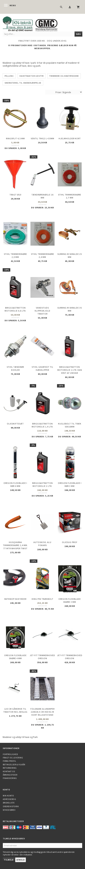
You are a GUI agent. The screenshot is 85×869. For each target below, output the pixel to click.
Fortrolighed (10, 754)
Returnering (10, 768)
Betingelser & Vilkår (14, 764)
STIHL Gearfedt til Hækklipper (42, 368)
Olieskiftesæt (15, 423)
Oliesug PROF (69, 542)
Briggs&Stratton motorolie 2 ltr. (42, 484)
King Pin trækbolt (42, 599)
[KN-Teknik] (34, 23)
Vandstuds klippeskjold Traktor (42, 310)
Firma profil (9, 761)
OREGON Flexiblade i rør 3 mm (69, 484)
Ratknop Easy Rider (15, 599)
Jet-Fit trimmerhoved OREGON (42, 657)
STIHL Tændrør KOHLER (15, 368)
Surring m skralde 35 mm (69, 309)
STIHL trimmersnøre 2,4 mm (42, 255)
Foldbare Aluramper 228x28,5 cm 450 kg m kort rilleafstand (42, 711)
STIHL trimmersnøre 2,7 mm (69, 196)
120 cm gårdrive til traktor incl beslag (15, 710)
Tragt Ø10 (15, 194)
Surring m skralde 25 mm (69, 255)
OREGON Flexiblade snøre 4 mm (15, 657)
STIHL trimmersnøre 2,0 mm (15, 255)
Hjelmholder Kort (70, 138)
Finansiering (10, 778)
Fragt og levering (13, 757)
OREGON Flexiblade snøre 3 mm (69, 600)
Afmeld (20, 860)
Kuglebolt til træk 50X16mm (69, 425)
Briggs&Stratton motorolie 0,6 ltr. (15, 309)
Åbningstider (10, 775)
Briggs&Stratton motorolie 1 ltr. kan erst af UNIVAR (69, 370)
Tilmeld (8, 860)
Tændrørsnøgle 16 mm (42, 196)
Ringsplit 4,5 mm (15, 138)
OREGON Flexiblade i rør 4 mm (15, 484)
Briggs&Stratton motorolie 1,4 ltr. (42, 425)
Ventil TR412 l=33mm (42, 138)
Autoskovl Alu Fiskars (42, 544)
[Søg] (78, 34)
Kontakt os (9, 771)
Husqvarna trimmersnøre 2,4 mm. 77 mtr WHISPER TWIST (15, 545)
